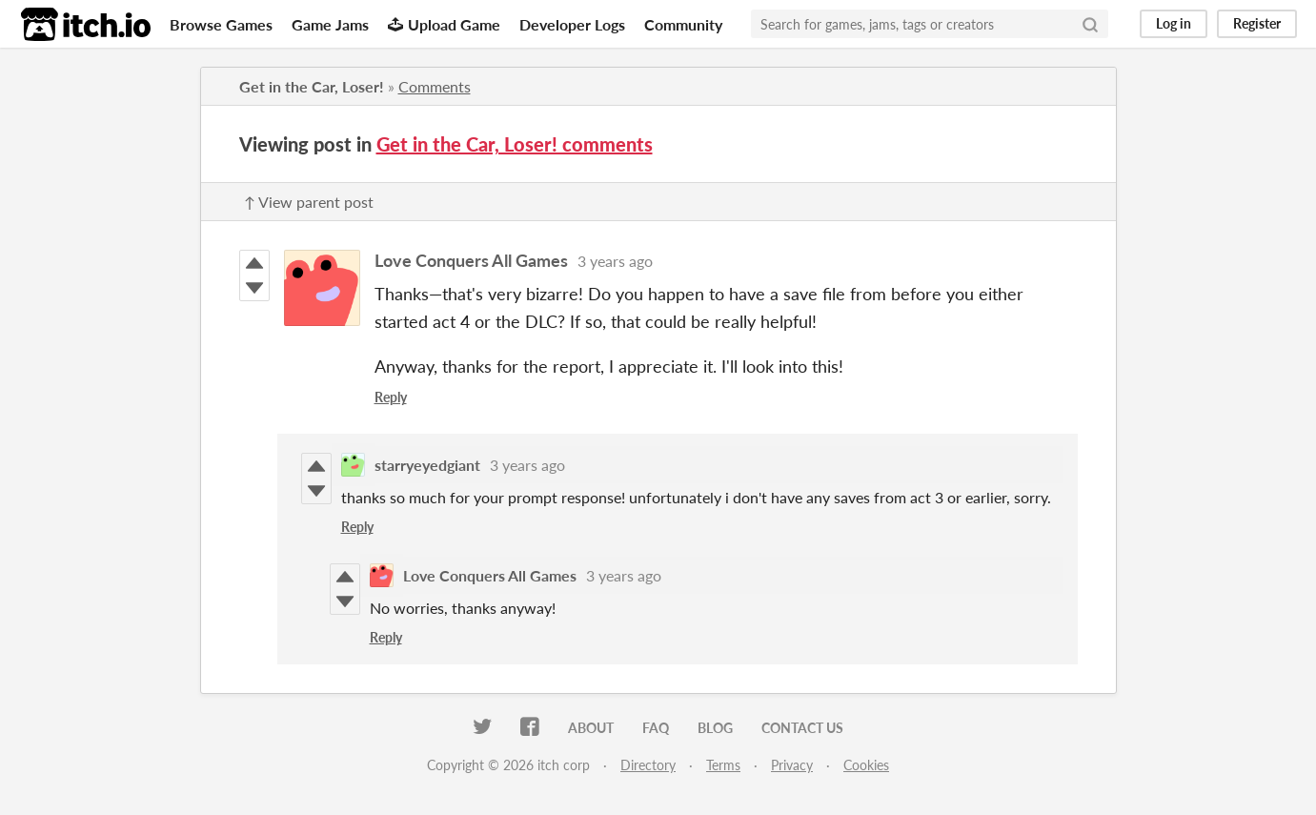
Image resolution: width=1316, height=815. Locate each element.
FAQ (655, 728)
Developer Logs (572, 24)
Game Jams (330, 24)
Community (683, 24)
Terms (723, 765)
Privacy (792, 765)
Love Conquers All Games (471, 260)
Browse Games (221, 24)
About (591, 728)
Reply (391, 397)
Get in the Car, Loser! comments (514, 143)
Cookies (866, 765)
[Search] (1090, 24)
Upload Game (444, 24)
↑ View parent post (309, 202)
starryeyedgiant (427, 465)
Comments (434, 86)
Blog (715, 728)
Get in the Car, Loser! (311, 86)
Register (1257, 23)
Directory (648, 765)
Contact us (802, 728)
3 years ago (615, 261)
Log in (1173, 23)
